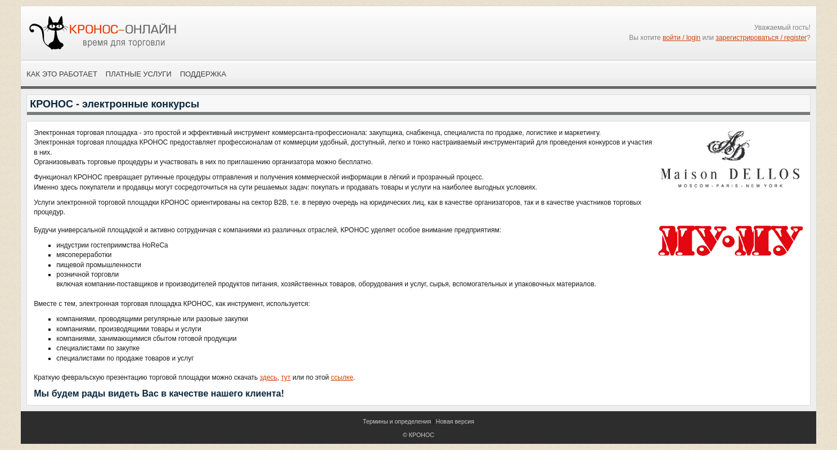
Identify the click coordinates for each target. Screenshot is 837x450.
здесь (268, 377)
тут (285, 377)
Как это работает (61, 74)
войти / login (681, 38)
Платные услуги (139, 74)
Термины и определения (397, 421)
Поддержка (203, 74)
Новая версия (455, 421)
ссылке (342, 377)
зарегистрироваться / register (761, 38)
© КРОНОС (418, 434)
